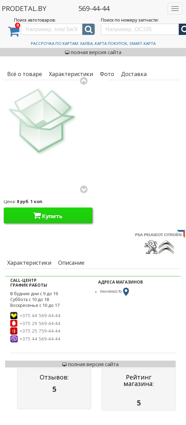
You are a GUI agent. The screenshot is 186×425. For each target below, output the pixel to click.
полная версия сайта (93, 52)
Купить (48, 215)
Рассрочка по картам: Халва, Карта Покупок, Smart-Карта (93, 43)
